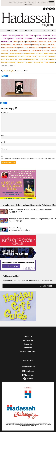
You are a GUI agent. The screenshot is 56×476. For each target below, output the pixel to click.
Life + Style (30, 36)
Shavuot (20, 62)
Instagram (28, 375)
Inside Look (31, 56)
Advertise (28, 347)
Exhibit (34, 42)
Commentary (28, 53)
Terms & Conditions (28, 351)
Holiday (13, 50)
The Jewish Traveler (40, 50)
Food (21, 47)
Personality (30, 39)
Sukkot (29, 62)
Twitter (28, 378)
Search (46, 30)
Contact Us (28, 340)
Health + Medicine (9, 59)
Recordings (6, 44)
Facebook (28, 371)
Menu (9, 30)
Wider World (43, 39)
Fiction (51, 44)
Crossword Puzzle (9, 47)
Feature (19, 36)
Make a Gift (28, 360)
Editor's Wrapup (8, 56)
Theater (27, 44)
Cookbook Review (34, 47)
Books (35, 44)
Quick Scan (45, 59)
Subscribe (28, 30)
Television (17, 44)
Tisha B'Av (38, 62)
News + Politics (43, 36)
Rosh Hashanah (8, 62)
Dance (22, 42)
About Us (28, 336)
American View (8, 36)
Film (49, 42)
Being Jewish (15, 53)
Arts (16, 42)
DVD (28, 42)
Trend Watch (24, 50)
